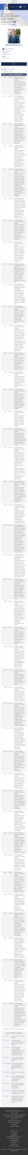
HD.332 (10, 554)
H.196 (5, 145)
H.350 (5, 242)
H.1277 (5, 389)
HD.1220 (11, 811)
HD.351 (10, 124)
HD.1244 (11, 504)
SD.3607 (8, 1072)
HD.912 (10, 447)
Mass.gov (14, 1113)
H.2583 (5, 646)
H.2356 (5, 525)
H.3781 (5, 872)
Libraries (14, 1124)
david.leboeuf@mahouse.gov (15, 45)
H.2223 (5, 504)
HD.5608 (8, 1063)
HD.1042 (11, 728)
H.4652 (5, 1003)
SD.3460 (8, 1090)
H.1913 (5, 447)
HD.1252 (11, 428)
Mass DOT (14, 1118)
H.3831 (5, 913)
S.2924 (7, 1057)
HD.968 (10, 854)
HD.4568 (11, 938)
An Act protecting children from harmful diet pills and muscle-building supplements (17, 1078)
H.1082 (5, 353)
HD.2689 (11, 325)
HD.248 (10, 77)
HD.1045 (11, 627)
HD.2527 (11, 198)
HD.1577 (10, 646)
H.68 (5, 77)
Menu (15, 1)
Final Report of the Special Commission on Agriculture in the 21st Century (18, 1092)
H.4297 (5, 959)
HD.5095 (11, 980)
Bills (14, 64)
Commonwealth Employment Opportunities (14, 1115)
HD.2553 (11, 751)
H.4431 (7, 1036)
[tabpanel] (14, 549)
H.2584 (5, 669)
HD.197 (10, 579)
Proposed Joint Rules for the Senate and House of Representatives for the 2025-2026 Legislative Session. (17, 1099)
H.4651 (5, 980)
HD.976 (10, 894)
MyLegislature (14, 1135)
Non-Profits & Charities (14, 1122)
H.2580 (5, 579)
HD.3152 (11, 242)
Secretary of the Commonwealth (14, 1116)
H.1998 (5, 481)
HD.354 (10, 220)
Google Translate (14, 1126)
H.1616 (5, 428)
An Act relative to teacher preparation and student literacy (17, 1059)
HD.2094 (11, 389)
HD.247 (10, 353)
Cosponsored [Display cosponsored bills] (11, 69)
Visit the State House (14, 1140)
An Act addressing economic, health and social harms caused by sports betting (18, 1042)
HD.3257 (11, 96)
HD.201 (10, 411)
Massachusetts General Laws (14, 1136)
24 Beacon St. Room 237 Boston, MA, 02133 (6, 53)
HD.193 (10, 306)
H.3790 (5, 894)
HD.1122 (10, 833)
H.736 (5, 325)
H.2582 (5, 627)
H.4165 (5, 938)
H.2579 (5, 554)
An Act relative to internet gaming (17, 1037)
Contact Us (14, 1142)
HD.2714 (11, 703)
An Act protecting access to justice (18, 1072)
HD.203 (10, 284)
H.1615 (5, 411)
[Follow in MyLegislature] (2, 12)
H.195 (5, 124)
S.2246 (7, 1047)
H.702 (5, 264)
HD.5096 (11, 1003)
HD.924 (10, 601)
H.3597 (5, 790)
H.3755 (5, 833)
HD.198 (10, 687)
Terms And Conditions (14, 1146)
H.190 (5, 96)
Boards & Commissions (14, 1120)
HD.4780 (11, 959)
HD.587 (10, 145)
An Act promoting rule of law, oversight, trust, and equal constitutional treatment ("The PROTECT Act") (17, 1066)
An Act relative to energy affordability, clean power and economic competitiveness (17, 1085)
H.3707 (5, 811)
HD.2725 (11, 264)
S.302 (7, 1040)
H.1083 (5, 372)
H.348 (5, 198)
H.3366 (5, 751)
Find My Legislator (14, 1138)
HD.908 (10, 169)
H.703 (5, 284)
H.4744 (7, 1083)
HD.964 (10, 872)
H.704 (5, 306)
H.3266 (5, 728)
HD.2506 (11, 481)
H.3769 (5, 854)
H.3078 (5, 703)
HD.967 (10, 913)
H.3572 (5, 773)
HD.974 (10, 790)
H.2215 (7, 1076)
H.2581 (5, 601)
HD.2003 (11, 669)
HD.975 (10, 773)
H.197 (5, 169)
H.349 (5, 220)
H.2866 (5, 687)
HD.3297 (11, 372)
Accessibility (14, 1133)
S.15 (7, 1096)
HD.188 (10, 525)
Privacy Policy (14, 1144)
